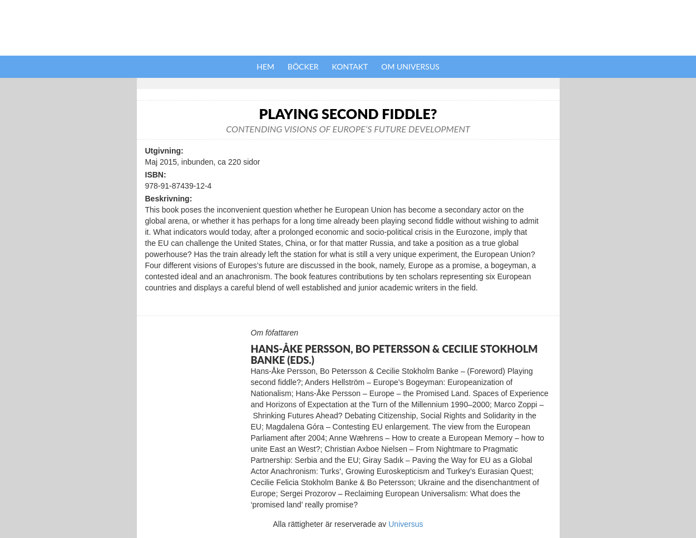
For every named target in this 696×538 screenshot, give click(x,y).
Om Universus (410, 66)
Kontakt (350, 66)
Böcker (303, 66)
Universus (405, 524)
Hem (265, 66)
